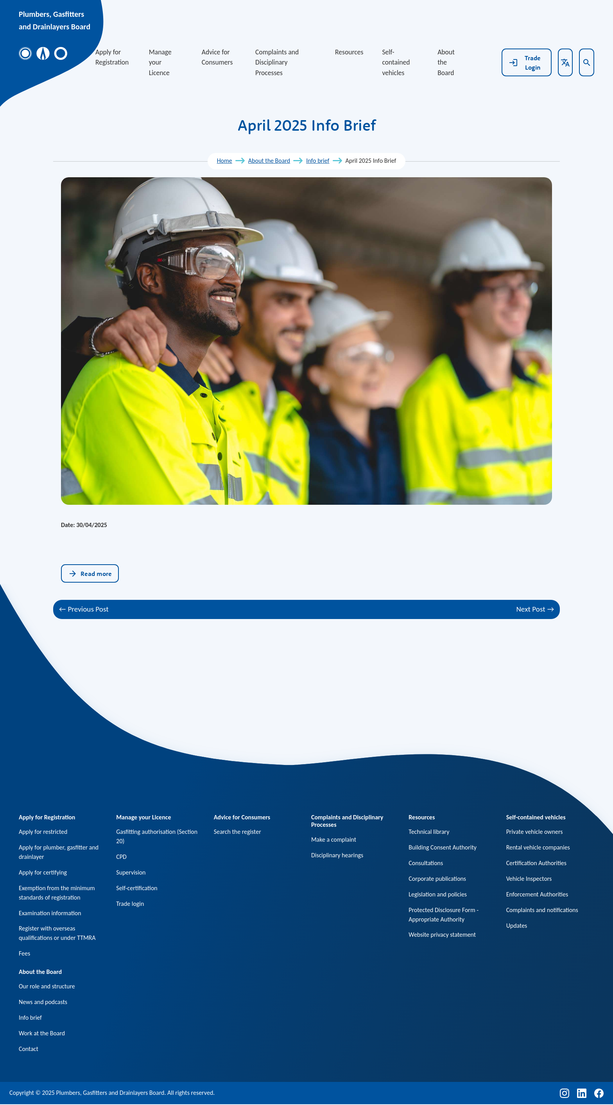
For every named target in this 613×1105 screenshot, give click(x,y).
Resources (349, 52)
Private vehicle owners (534, 831)
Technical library (429, 831)
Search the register (238, 831)
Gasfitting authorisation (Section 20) (157, 836)
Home (224, 160)
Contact (28, 1049)
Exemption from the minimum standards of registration (57, 892)
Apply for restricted (43, 831)
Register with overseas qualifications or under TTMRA (57, 933)
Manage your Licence (160, 62)
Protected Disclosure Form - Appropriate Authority (444, 914)
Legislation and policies (438, 894)
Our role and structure (47, 987)
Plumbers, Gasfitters (51, 14)
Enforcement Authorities (537, 894)
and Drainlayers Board (54, 26)
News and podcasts (43, 1002)
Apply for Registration (112, 57)
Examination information (50, 913)
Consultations (426, 863)
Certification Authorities (536, 863)
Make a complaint (334, 839)
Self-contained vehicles (396, 62)
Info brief (317, 160)
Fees (24, 953)
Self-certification (137, 888)
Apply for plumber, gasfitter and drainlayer (59, 852)
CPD (121, 856)
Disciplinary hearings (337, 855)
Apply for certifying (43, 872)
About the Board (446, 62)
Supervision (131, 872)
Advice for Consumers (217, 57)
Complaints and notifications (542, 910)
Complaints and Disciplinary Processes (277, 62)
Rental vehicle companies (538, 847)
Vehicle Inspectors (529, 878)
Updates (516, 925)
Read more (90, 573)
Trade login (130, 903)
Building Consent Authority (443, 847)
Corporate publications (437, 878)
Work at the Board (42, 1034)
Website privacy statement (442, 935)
